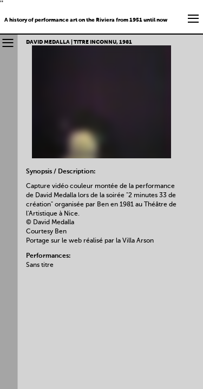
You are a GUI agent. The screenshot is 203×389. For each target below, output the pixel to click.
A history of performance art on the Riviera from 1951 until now (85, 20)
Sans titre (40, 265)
